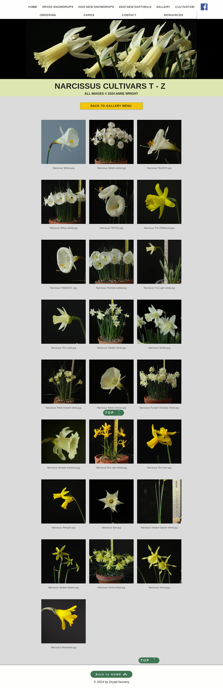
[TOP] (113, 413)
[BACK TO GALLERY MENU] (111, 105)
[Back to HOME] (111, 674)
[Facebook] (204, 6)
